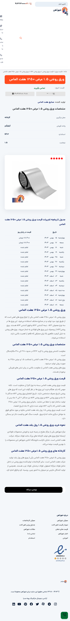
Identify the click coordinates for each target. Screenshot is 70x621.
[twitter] (38, 603)
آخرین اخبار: (62, 4)
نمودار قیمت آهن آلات (60, 525)
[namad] (60, 553)
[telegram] (50, 603)
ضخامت (62, 143)
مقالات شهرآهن (29, 529)
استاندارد (62, 134)
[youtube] (20, 603)
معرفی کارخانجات (29, 520)
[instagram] (56, 603)
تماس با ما (31, 534)
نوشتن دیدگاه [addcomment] (32, 489)
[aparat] (44, 603)
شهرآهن (57, 10)
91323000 (23, 4)
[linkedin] (14, 603)
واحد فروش (61, 126)
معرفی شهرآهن (62, 520)
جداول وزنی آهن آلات (27, 525)
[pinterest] (26, 603)
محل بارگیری (60, 117)
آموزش (65, 538)
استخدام (32, 538)
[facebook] (32, 603)
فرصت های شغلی (61, 529)
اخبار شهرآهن (63, 534)
